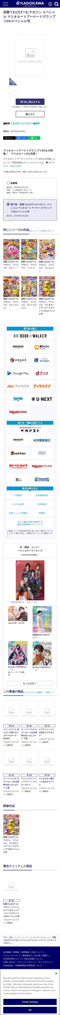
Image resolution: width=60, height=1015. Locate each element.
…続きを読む (15, 166)
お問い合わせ (9, 962)
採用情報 (25, 952)
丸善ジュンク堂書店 (18, 513)
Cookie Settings (30, 1002)
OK (30, 1010)
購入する (30, 114)
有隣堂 (42, 513)
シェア (23, 138)
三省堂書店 (42, 504)
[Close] (56, 973)
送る (35, 138)
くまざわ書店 (18, 504)
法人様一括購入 (41, 955)
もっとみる (28, 683)
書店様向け (27, 955)
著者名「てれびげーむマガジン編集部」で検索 (30, 692)
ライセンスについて (11, 955)
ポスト (10, 138)
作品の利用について (32, 959)
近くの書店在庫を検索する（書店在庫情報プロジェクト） (30, 523)
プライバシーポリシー (26, 962)
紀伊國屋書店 (42, 495)
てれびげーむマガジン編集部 (25, 123)
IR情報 (16, 952)
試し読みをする (30, 102)
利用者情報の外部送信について (28, 965)
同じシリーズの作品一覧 (39, 231)
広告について (37, 952)
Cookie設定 (8, 965)
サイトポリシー (45, 962)
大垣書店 (18, 495)
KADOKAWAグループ (12, 959)
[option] (12, 834)
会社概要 (7, 952)
